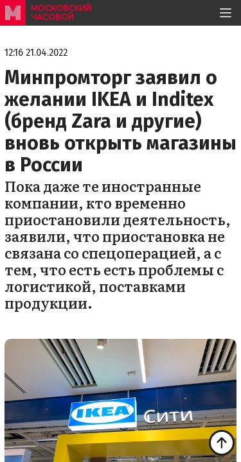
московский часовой (61, 12)
